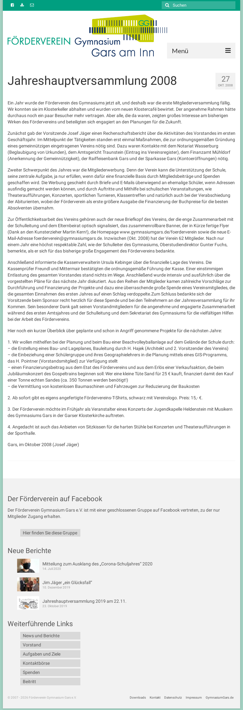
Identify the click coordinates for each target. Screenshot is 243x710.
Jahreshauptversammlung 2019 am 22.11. (84, 601)
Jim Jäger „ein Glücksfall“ (67, 582)
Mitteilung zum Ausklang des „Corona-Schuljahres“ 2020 (97, 563)
